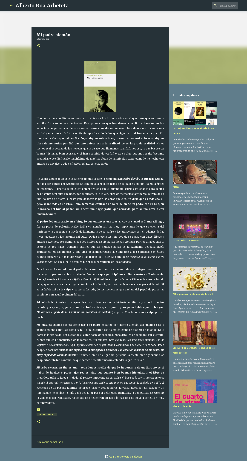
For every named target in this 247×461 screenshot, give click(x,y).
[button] (38, 45)
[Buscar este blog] (221, 5)
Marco (176, 187)
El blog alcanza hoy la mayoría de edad (193, 294)
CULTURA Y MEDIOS (46, 414)
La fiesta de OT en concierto (187, 240)
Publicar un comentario (50, 442)
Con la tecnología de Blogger (123, 456)
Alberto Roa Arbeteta (42, 6)
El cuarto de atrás (182, 406)
